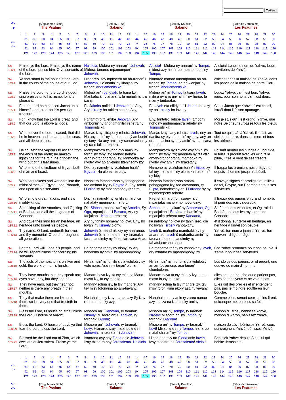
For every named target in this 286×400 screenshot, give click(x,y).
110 (188, 48)
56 (239, 39)
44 (137, 39)
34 (51, 39)
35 (60, 39)
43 (128, 39)
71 (111, 43)
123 (43, 53)
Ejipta (200, 167)
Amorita (134, 208)
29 (265, 34)
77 (162, 43)
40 (102, 39)
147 (248, 53)
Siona (182, 338)
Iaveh (200, 92)
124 (51, 53)
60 (273, 39)
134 (137, 53)
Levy (88, 328)
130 (103, 53)
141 (196, 53)
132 (120, 53)
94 (51, 48)
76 (153, 43)
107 (162, 48)
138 (171, 53)
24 (222, 34)
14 (137, 34)
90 (273, 43)
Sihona (96, 208)
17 (162, 34)
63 (43, 43)
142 (205, 53)
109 (179, 48)
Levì (152, 328)
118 (256, 48)
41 (111, 39)
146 (239, 53)
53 (213, 39)
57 (247, 39)
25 (230, 34)
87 (247, 43)
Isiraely (96, 110)
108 (171, 48)
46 (153, 39)
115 (230, 48)
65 (60, 43)
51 (196, 39)
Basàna (176, 212)
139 (179, 53)
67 (77, 43)
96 (68, 48)
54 (222, 39)
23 (213, 34)
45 (145, 39)
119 (265, 48)
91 (26, 48)
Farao (90, 189)
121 (26, 53)
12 (120, 34)
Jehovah (137, 66)
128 (85, 53)
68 (85, 43)
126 (68, 53)
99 (94, 48)
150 (273, 53)
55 (230, 39)
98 (85, 48)
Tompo (203, 66)
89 (265, 43)
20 (188, 34)
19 (179, 34)
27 (247, 34)
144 (222, 53)
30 (273, 34)
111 (196, 48)
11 (111, 34)
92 (34, 48)
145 (230, 53)
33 (43, 39)
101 (111, 48)
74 (137, 43)
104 (137, 48)
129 (94, 53)
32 (34, 39)
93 (43, 48)
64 (51, 43)
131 (111, 53)
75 (145, 43)
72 (120, 43)
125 (60, 53)
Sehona (155, 208)
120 (273, 48)
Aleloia (154, 66)
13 (128, 34)
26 (239, 34)
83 (213, 43)
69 (94, 43)
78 (171, 43)
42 (120, 39)
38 (85, 39)
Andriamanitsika (108, 87)
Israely (165, 110)
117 (248, 48)
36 (68, 39)
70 (102, 43)
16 (153, 34)
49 (179, 39)
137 (162, 53)
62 (34, 43)
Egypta (89, 172)
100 (103, 48)
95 (60, 48)
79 (179, 43)
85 (230, 43)
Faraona (194, 189)
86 (239, 43)
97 (77, 48)
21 (196, 34)
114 (222, 48)
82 (205, 43)
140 (188, 53)
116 (239, 48)
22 (205, 34)
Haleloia (90, 66)
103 (128, 48)
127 (77, 53)
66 (68, 43)
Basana (120, 212)
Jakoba (95, 106)
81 (196, 43)
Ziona (116, 338)
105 (145, 48)
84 (222, 43)
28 (256, 34)
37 (77, 39)
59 (265, 39)
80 (188, 43)
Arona (104, 319)
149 (265, 53)
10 (102, 34)
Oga (87, 212)
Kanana (107, 216)
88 (256, 43)
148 (256, 53)
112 (205, 48)
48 (171, 39)
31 (26, 39)
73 (128, 43)
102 (120, 48)
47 (162, 39)
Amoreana (194, 208)
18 (171, 34)
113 (213, 48)
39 (94, 39)
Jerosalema (121, 342)
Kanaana (193, 216)
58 (256, 39)
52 (205, 39)
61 (26, 43)
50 (188, 39)
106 (154, 48)
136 (154, 53)
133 (128, 53)
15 (145, 34)
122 (34, 53)
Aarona (170, 319)
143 (213, 53)
